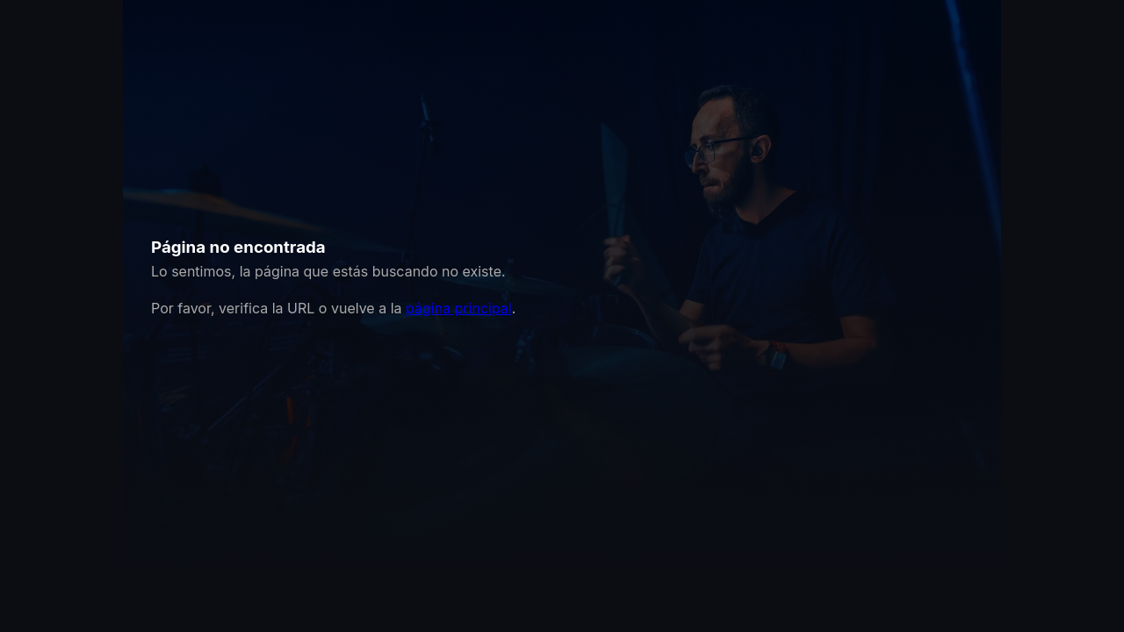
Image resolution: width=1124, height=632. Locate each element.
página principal (459, 308)
